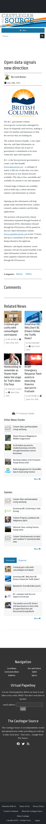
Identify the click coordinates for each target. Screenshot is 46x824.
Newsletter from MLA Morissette (27, 586)
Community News (12, 672)
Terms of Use (24, 806)
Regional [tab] (22, 560)
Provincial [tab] (10, 560)
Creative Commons (11, 811)
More (37, 479)
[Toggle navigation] (23, 30)
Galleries (11, 675)
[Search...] (20, 36)
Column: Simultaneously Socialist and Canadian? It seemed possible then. (26, 539)
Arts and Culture (34, 668)
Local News (11, 668)
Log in (37, 820)
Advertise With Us (9, 806)
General (19, 274)
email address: (9, 704)
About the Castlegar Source (32, 811)
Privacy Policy (38, 806)
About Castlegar (23, 816)
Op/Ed (34, 672)
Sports (34, 675)
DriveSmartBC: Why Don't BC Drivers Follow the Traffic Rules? (33, 331)
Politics (29, 274)
